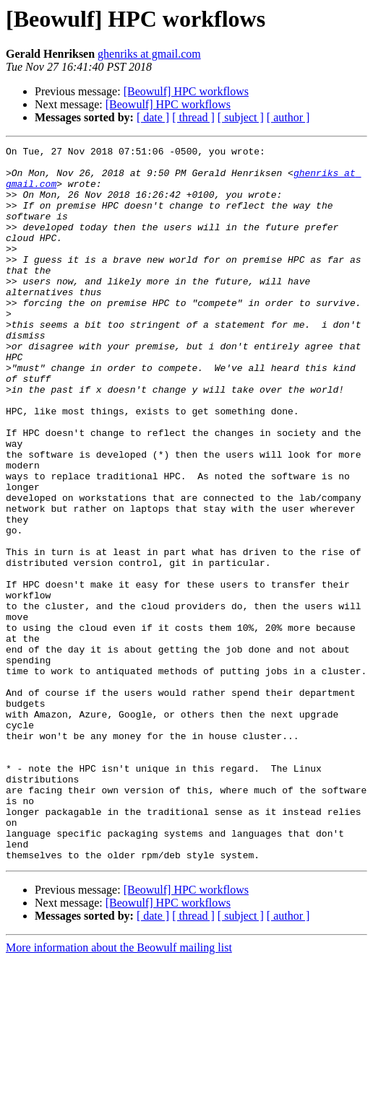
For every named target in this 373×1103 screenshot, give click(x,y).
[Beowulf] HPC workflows (186, 91)
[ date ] (153, 117)
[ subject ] (241, 117)
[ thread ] (193, 117)
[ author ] (288, 117)
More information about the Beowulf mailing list (119, 1090)
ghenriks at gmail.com (149, 54)
